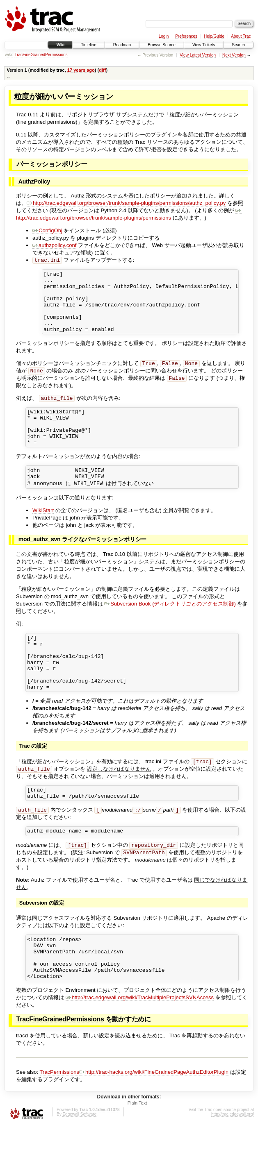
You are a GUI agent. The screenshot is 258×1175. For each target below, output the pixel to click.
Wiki (60, 45)
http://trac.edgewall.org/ (232, 1164)
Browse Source (162, 45)
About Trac (241, 36)
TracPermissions (59, 1122)
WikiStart (43, 535)
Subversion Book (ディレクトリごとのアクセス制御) (170, 628)
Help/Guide (214, 36)
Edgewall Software (79, 1164)
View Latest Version (198, 55)
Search (238, 45)
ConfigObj (47, 230)
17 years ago (81, 70)
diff (102, 70)
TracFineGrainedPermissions (40, 54)
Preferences (186, 36)
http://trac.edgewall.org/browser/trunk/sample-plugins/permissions (129, 214)
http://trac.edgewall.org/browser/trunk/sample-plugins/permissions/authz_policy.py (126, 203)
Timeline (88, 45)
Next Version (234, 55)
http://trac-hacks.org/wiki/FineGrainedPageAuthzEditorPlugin (153, 1122)
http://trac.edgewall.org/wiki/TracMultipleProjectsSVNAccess (140, 1047)
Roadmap (122, 45)
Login (164, 36)
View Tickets (203, 45)
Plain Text (137, 1152)
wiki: (9, 54)
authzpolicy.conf (54, 245)
